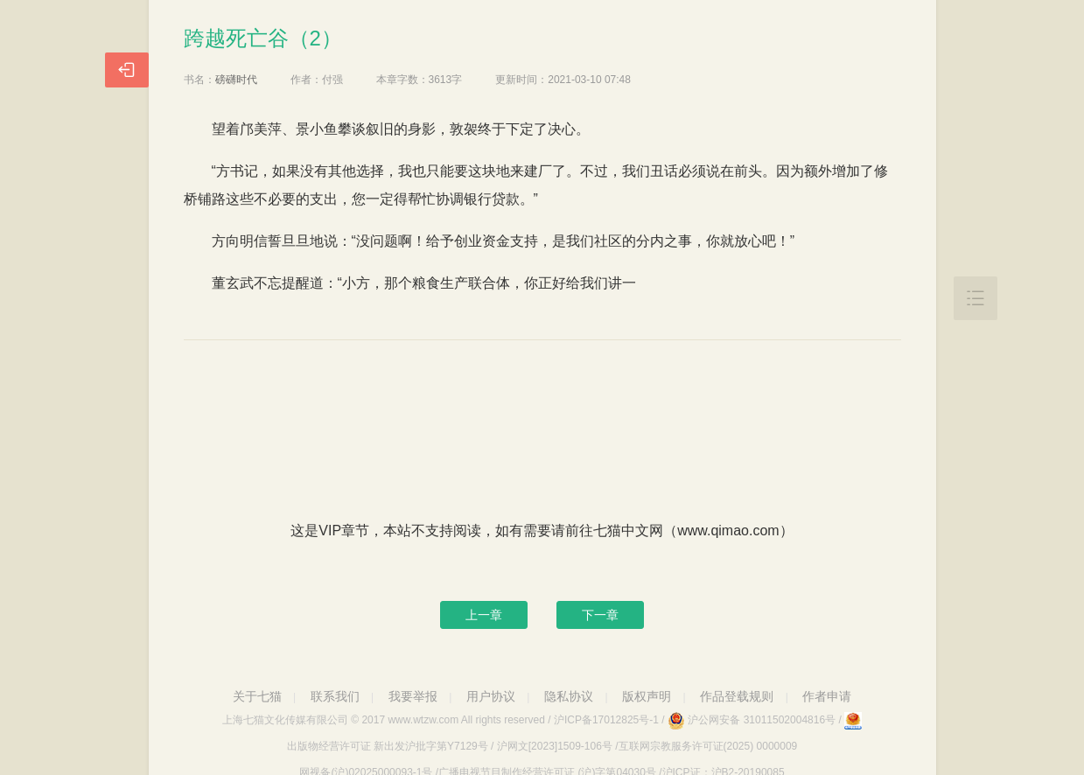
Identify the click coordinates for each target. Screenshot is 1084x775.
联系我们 (335, 696)
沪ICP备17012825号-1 (606, 720)
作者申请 (826, 696)
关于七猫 (257, 696)
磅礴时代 (236, 79)
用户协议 (490, 696)
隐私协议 (568, 696)
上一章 (483, 615)
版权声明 (646, 696)
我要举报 (412, 696)
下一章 (600, 615)
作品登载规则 (736, 696)
